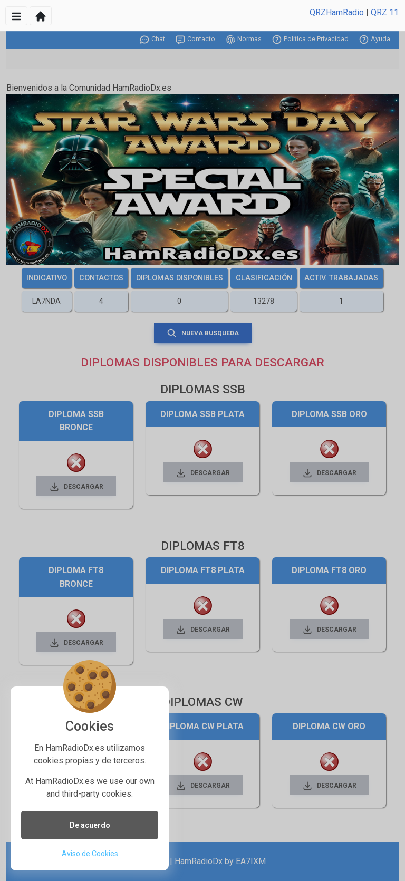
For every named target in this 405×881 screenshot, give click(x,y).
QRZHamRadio (337, 12)
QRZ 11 (385, 12)
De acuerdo (90, 825)
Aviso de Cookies (90, 853)
